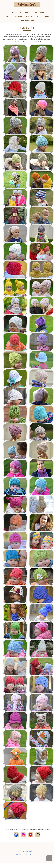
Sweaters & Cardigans (13, 16)
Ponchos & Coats (24, 12)
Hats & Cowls (39, 12)
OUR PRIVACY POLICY (27, 851)
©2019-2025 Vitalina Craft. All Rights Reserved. (27, 854)
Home (12, 12)
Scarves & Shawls (32, 16)
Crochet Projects (27, 21)
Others (46, 16)
